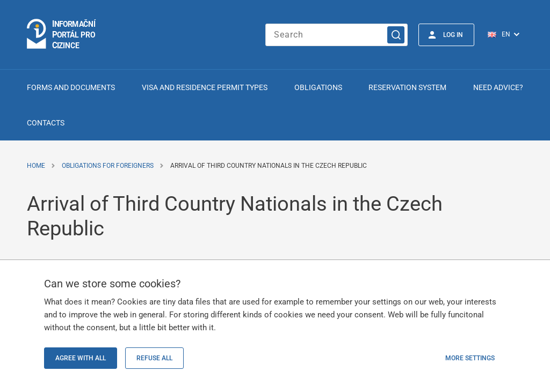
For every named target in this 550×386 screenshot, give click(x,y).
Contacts (45, 122)
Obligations (318, 87)
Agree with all (80, 358)
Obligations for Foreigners (108, 165)
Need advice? (498, 87)
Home (36, 165)
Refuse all (154, 358)
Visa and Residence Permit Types (204, 87)
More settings (470, 358)
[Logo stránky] (62, 34)
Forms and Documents (71, 87)
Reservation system (407, 87)
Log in (453, 35)
